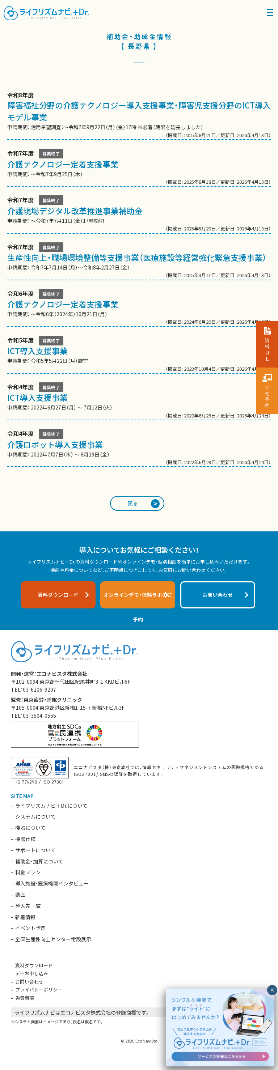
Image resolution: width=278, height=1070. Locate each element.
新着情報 (25, 917)
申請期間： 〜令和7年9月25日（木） (139, 168)
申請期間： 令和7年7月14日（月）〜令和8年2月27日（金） (139, 261)
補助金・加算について (39, 861)
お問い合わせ (29, 981)
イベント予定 (30, 927)
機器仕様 (25, 838)
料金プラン (28, 872)
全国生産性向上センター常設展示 (53, 939)
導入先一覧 (28, 905)
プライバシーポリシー (38, 989)
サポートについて (35, 850)
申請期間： (139, 115)
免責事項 (24, 997)
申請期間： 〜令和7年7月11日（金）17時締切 (139, 214)
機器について (30, 827)
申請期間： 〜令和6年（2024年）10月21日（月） (139, 308)
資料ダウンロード (34, 965)
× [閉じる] (272, 990)
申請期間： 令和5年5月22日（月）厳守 (139, 355)
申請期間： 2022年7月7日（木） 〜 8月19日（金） (139, 448)
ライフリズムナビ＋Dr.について (51, 805)
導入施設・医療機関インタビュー (52, 883)
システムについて (35, 816)
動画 (20, 894)
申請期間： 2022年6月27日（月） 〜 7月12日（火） (139, 401)
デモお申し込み (31, 973)
